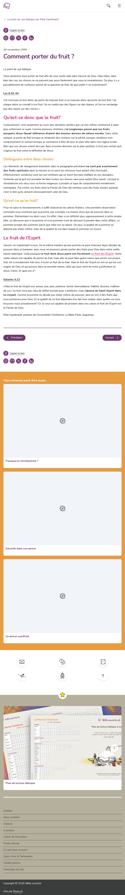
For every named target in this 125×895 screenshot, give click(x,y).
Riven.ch (18, 891)
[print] (5, 37)
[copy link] (12, 37)
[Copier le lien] (14, 30)
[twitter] (18, 37)
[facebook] (24, 37)
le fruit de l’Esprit (102, 254)
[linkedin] (31, 37)
